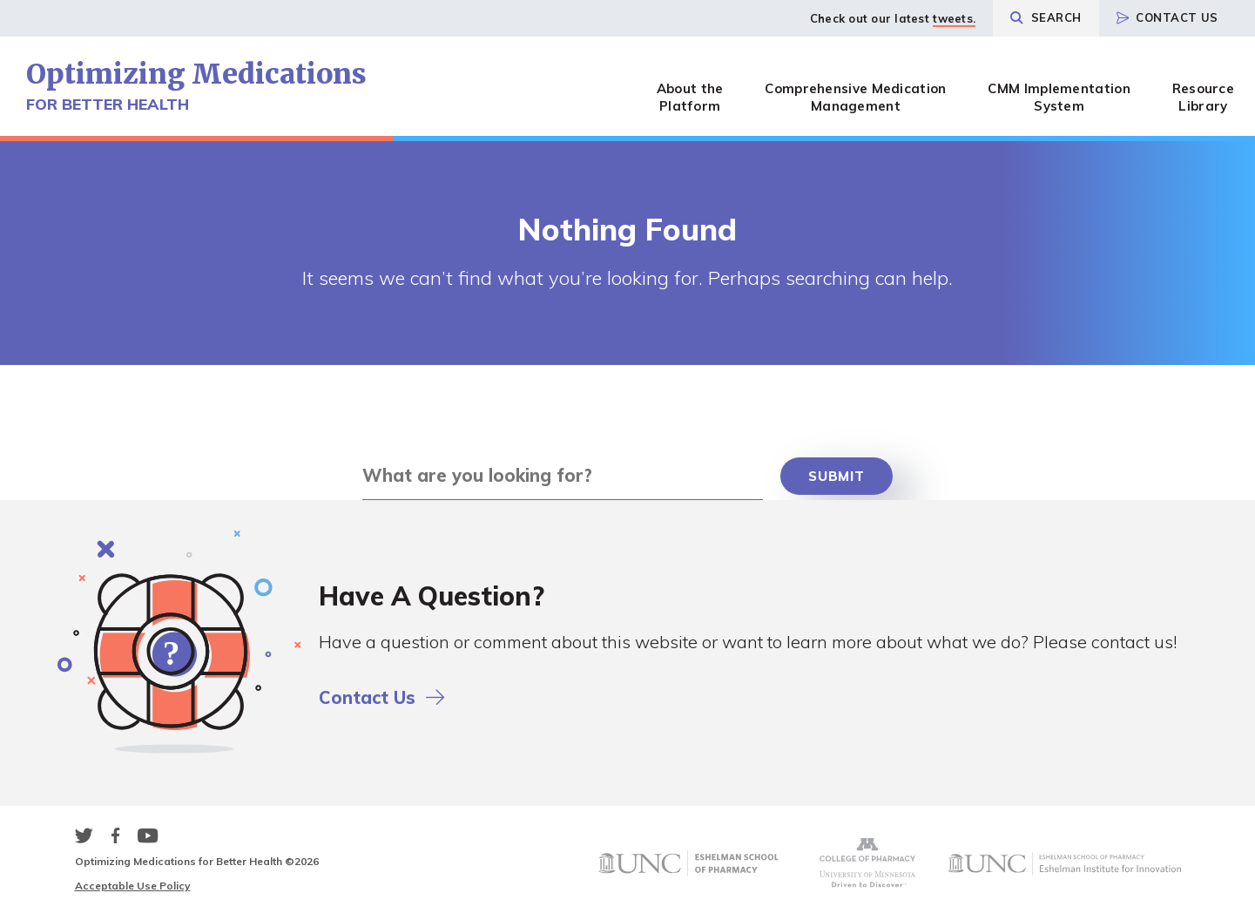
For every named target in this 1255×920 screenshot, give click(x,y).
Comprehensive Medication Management (855, 96)
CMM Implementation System (1059, 96)
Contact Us (1167, 17)
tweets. (954, 18)
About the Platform (690, 96)
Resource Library (1203, 96)
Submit (836, 476)
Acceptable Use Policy (133, 885)
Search (1045, 17)
